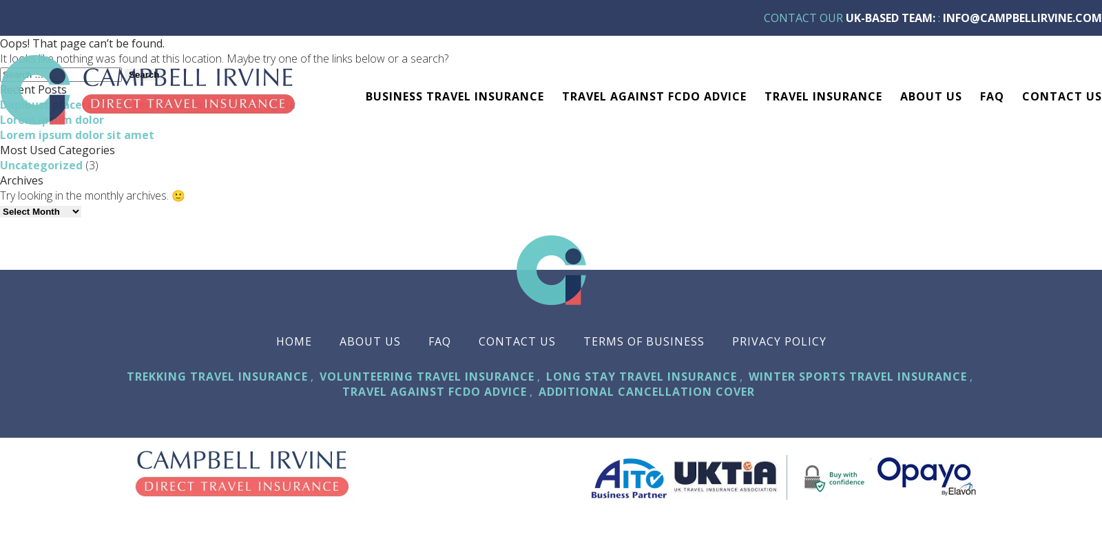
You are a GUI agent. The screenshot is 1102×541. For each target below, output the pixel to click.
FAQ (992, 96)
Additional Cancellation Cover (647, 391)
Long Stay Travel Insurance (641, 376)
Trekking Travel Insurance (217, 376)
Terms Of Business (644, 341)
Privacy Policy (779, 341)
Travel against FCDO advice (654, 96)
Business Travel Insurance (455, 96)
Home (294, 341)
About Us (931, 96)
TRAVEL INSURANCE (823, 96)
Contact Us (1062, 96)
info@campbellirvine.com (1022, 17)
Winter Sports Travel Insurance (858, 376)
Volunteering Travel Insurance (427, 376)
